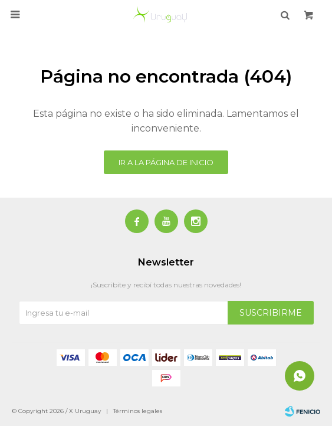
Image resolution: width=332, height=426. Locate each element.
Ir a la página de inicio (166, 162)
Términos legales (137, 411)
